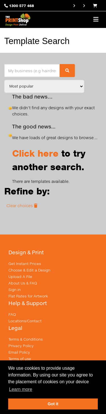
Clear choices (22, 205)
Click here (35, 153)
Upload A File (20, 276)
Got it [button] (53, 404)
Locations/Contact (25, 321)
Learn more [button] (20, 389)
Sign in (14, 289)
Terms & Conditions (25, 339)
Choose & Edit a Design (29, 270)
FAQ (12, 314)
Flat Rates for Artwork (28, 296)
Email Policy (19, 352)
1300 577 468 (21, 5)
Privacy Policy (21, 345)
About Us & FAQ (22, 283)
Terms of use (19, 358)
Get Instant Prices (24, 263)
